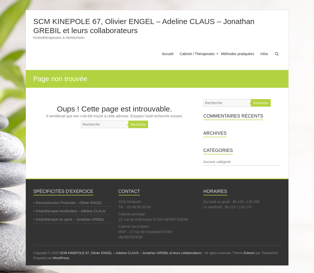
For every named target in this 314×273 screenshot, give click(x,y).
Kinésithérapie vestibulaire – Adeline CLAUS (71, 211)
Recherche (138, 124)
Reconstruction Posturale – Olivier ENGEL (69, 203)
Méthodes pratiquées (237, 54)
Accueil (167, 54)
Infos (264, 54)
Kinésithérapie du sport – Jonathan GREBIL (70, 219)
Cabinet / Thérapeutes (197, 54)
